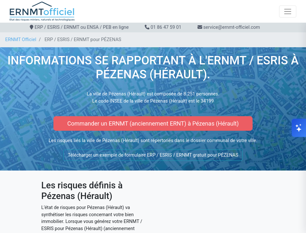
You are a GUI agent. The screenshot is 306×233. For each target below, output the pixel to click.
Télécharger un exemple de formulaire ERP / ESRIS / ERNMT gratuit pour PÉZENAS (153, 155)
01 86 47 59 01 (166, 27)
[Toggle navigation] (287, 11)
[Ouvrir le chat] (299, 128)
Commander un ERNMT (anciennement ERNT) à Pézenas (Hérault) (153, 123)
